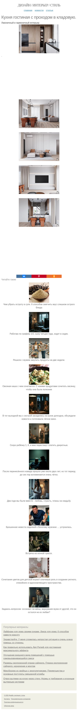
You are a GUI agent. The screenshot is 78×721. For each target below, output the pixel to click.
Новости (39, 10)
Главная (28, 10)
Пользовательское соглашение (21, 699)
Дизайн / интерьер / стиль (39, 5)
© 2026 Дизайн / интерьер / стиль (14, 695)
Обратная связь (9, 706)
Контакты (7, 699)
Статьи (49, 10)
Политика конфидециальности (13, 702)
